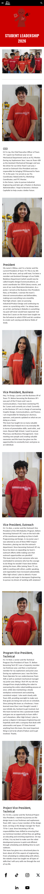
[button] (2, 3)
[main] (22, 38)
